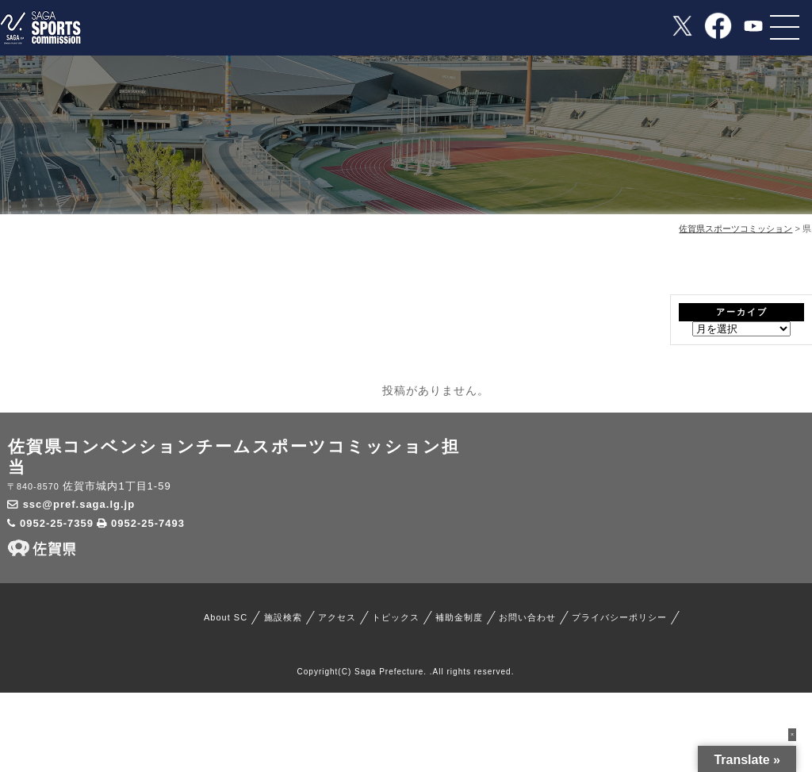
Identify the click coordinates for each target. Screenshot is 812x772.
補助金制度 (459, 617)
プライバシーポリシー (619, 617)
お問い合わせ (527, 617)
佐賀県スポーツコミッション (735, 228)
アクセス (337, 617)
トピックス (395, 617)
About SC (225, 617)
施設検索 (283, 617)
